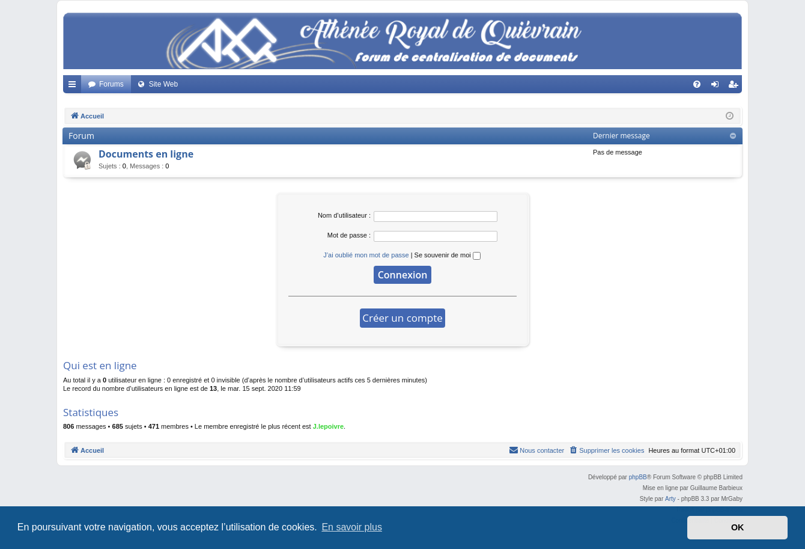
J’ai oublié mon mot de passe (366, 255)
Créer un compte (402, 318)
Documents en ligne (146, 154)
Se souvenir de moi (448, 255)
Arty (670, 498)
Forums (111, 84)
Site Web (163, 84)
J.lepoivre (328, 426)
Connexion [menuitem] (717, 86)
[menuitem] (697, 84)
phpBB (638, 477)
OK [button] (737, 527)
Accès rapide (74, 86)
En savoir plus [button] (351, 527)
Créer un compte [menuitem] (735, 86)
